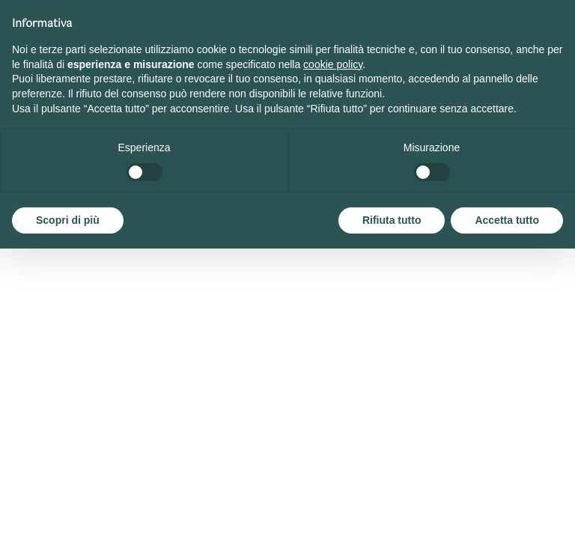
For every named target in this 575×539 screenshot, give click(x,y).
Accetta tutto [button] (507, 220)
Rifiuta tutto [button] (392, 220)
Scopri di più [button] (68, 220)
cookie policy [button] (332, 64)
